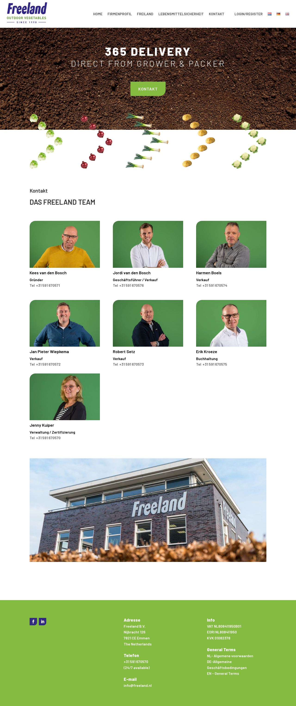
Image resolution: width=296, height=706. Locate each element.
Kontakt (216, 14)
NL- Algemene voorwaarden (230, 656)
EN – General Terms (223, 673)
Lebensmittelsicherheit (181, 14)
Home (97, 14)
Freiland (145, 14)
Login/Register (248, 14)
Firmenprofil (120, 14)
